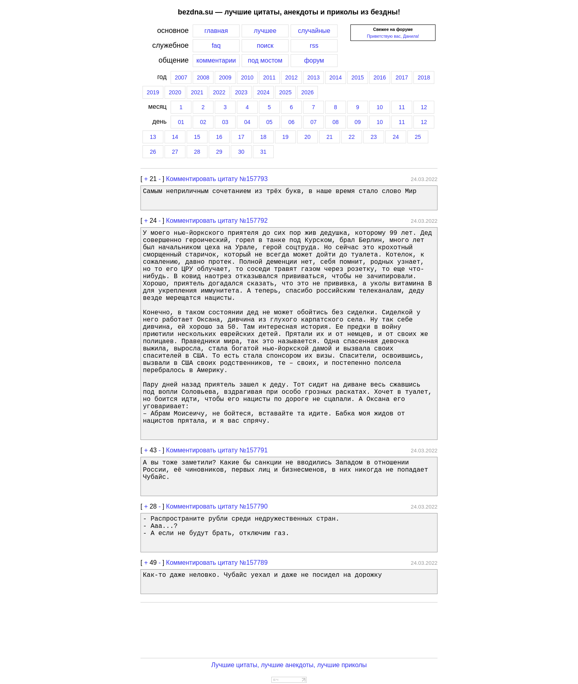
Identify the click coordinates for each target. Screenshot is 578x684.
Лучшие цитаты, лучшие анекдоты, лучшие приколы (289, 665)
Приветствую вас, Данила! (393, 36)
